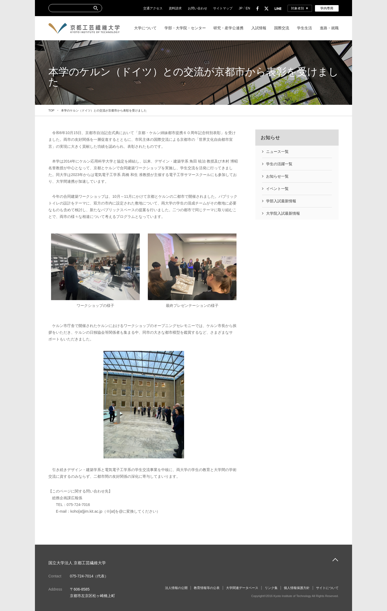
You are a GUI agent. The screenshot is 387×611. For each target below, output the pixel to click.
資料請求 (175, 8)
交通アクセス (153, 8)
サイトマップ (222, 8)
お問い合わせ (197, 8)
